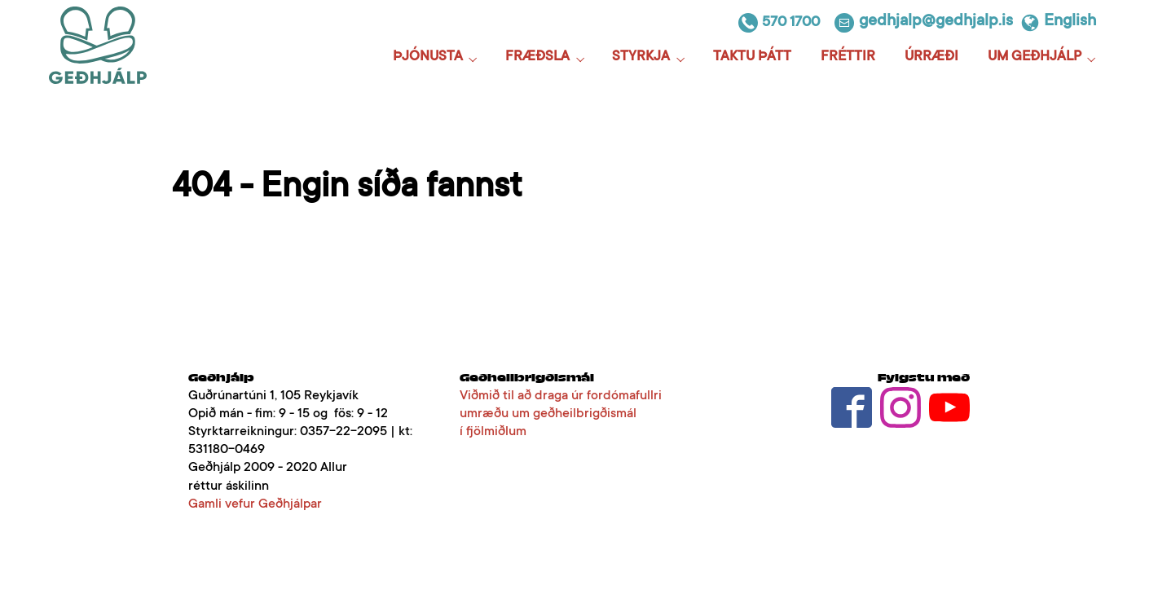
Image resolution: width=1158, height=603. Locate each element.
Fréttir (848, 57)
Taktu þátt (752, 57)
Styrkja (641, 57)
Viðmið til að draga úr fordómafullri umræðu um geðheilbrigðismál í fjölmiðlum (561, 414)
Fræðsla (537, 57)
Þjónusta (428, 57)
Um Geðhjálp (1034, 57)
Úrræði (931, 57)
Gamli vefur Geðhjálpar (255, 504)
